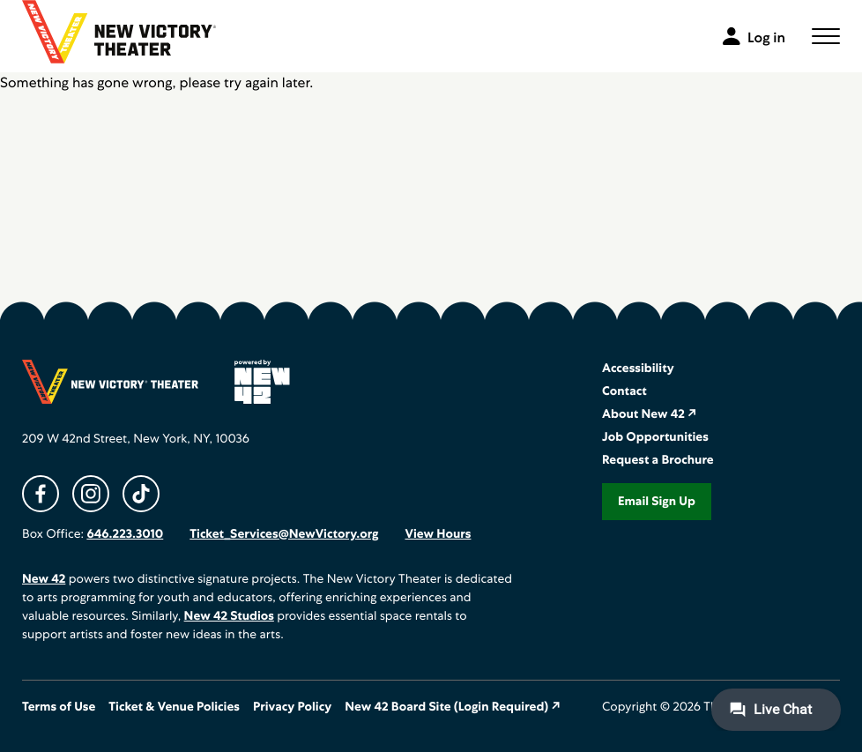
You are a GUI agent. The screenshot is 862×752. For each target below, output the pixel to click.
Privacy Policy (292, 707)
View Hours (438, 534)
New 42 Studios (229, 616)
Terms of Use (58, 707)
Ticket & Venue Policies (174, 707)
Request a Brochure (658, 460)
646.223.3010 (124, 534)
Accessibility (638, 368)
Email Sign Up (656, 502)
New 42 (43, 579)
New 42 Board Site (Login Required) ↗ (453, 707)
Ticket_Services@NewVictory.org (283, 534)
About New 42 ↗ (649, 414)
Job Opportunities (655, 437)
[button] (826, 36)
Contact (624, 391)
